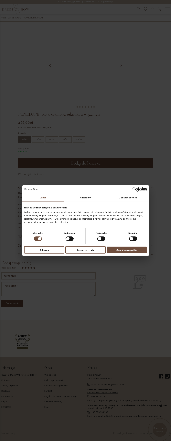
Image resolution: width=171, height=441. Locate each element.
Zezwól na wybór (85, 250)
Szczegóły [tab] (85, 197)
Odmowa (44, 250)
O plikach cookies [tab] (128, 197)
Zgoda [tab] (43, 197)
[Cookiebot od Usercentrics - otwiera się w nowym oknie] (134, 189)
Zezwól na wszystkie (126, 250)
